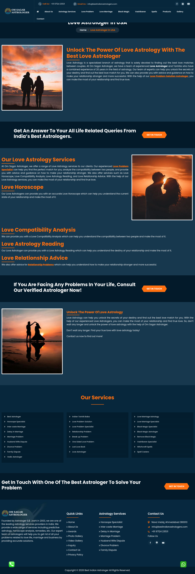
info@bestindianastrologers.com (170, 526)
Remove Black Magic (146, 436)
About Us (49, 11)
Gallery (180, 11)
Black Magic (123, 11)
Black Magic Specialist (147, 426)
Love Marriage (106, 11)
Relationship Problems (41, 264)
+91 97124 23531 (160, 531)
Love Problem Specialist (82, 426)
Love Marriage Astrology (148, 416)
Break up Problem (80, 436)
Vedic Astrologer (14, 457)
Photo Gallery (75, 536)
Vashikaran (140, 11)
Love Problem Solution (82, 421)
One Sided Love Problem (83, 441)
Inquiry (72, 545)
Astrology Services (67, 11)
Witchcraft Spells (144, 446)
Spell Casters (143, 452)
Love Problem (87, 11)
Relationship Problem (81, 431)
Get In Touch (154, 134)
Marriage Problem (15, 436)
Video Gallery (75, 540)
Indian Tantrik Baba (81, 416)
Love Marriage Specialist (148, 421)
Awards (72, 531)
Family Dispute (13, 452)
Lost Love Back (78, 446)
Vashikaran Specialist (147, 441)
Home (83, 30)
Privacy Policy (75, 554)
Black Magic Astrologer (147, 431)
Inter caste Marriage (16, 426)
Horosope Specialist (16, 421)
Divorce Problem (14, 446)
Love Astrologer (79, 452)
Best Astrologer (14, 416)
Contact (40, 19)
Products (167, 11)
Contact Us (74, 550)
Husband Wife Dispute (17, 441)
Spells (154, 11)
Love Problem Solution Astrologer (169, 76)
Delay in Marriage (15, 431)
